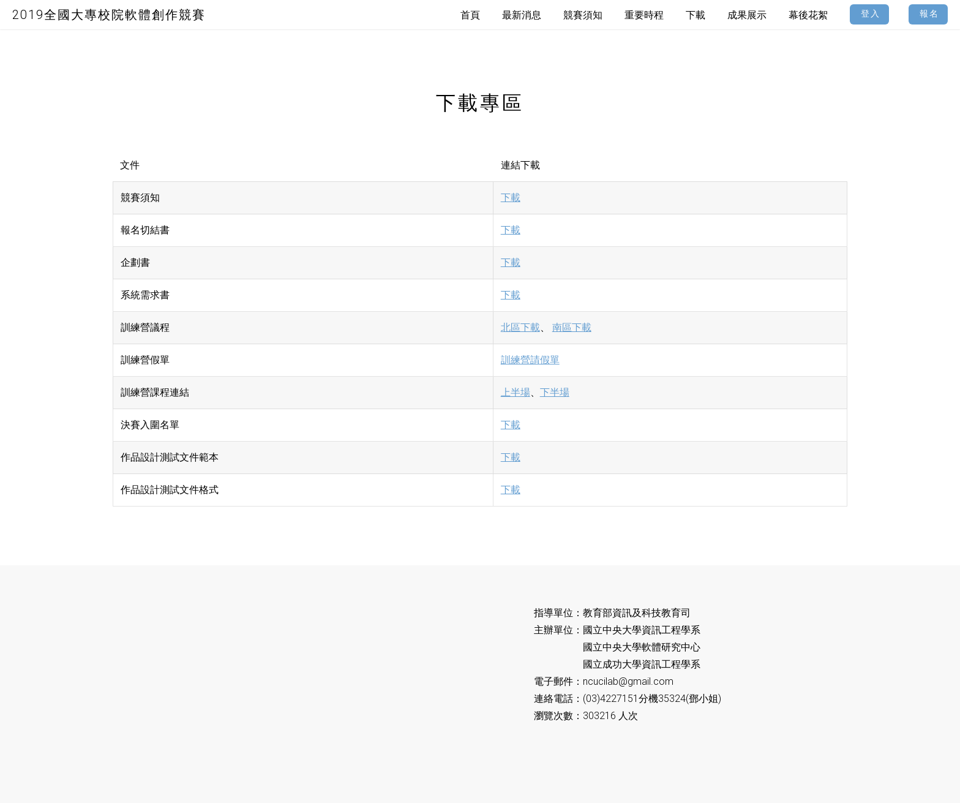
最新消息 (521, 15)
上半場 (515, 392)
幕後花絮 (808, 15)
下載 (510, 197)
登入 (870, 14)
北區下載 (520, 327)
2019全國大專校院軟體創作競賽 (109, 14)
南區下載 (571, 327)
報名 (929, 14)
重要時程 (644, 15)
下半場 (554, 392)
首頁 (470, 15)
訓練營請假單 (530, 360)
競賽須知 (582, 15)
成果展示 (747, 15)
